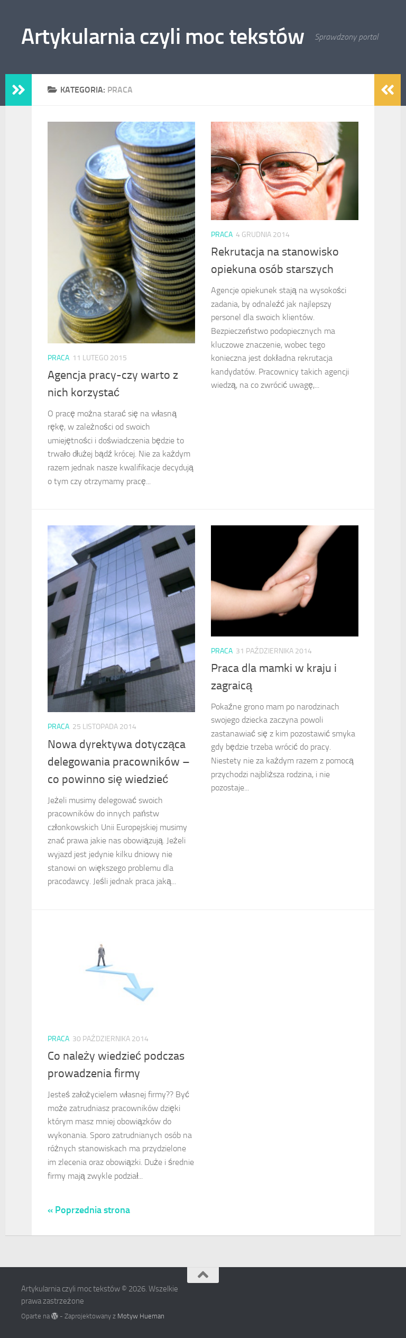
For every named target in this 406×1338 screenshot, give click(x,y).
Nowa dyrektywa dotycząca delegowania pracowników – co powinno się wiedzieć (119, 762)
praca (58, 357)
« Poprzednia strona (89, 1210)
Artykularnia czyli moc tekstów (162, 36)
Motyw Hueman (140, 1316)
